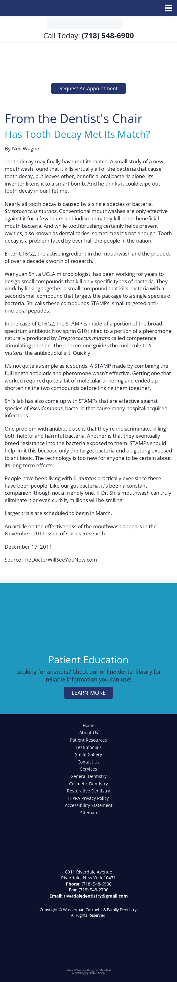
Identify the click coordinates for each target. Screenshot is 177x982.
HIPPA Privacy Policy (88, 798)
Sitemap (88, 813)
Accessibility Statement (88, 805)
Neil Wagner (26, 148)
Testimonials (89, 747)
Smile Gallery (88, 754)
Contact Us (88, 762)
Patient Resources (88, 740)
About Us (88, 732)
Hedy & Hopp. (97, 973)
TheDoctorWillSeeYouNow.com (59, 559)
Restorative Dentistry (88, 791)
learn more (89, 692)
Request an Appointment (88, 88)
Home (89, 725)
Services (88, 769)
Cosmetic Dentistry (88, 784)
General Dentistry (88, 776)
